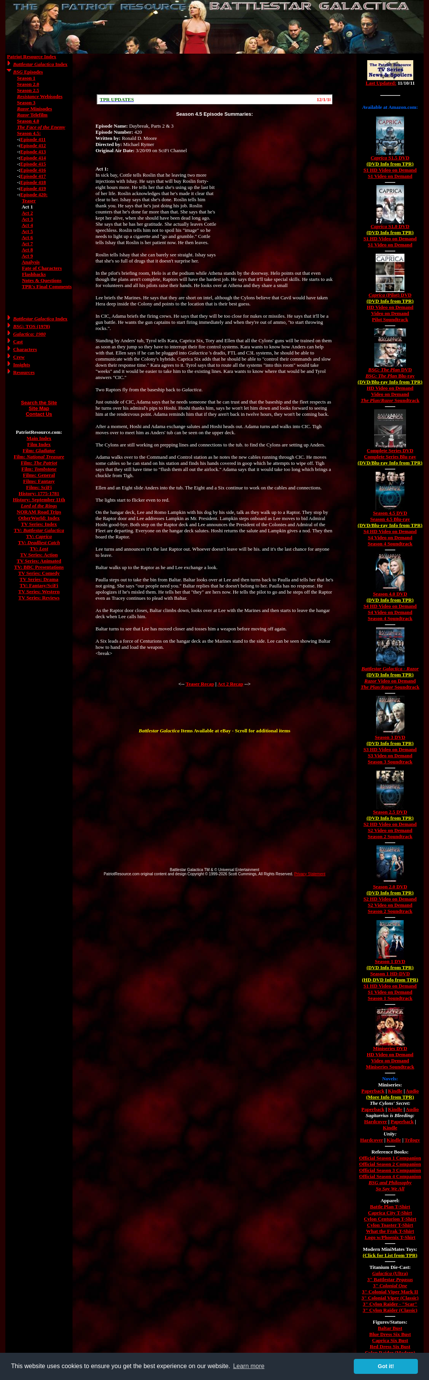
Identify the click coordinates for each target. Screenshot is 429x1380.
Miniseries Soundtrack (390, 1067)
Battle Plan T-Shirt (390, 1206)
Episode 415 (33, 164)
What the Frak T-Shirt (390, 1231)
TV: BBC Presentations (39, 567)
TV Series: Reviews (38, 598)
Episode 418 (33, 182)
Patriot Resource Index (31, 56)
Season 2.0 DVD (390, 886)
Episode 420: (34, 194)
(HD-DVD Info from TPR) (390, 980)
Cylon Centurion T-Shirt (390, 1219)
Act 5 (27, 231)
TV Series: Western (39, 591)
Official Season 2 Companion (390, 1164)
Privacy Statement (309, 874)
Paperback (372, 1091)
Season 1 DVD (390, 961)
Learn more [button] (248, 1366)
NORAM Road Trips (39, 512)
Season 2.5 (28, 90)
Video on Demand (390, 313)
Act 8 (27, 250)
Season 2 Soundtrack (390, 836)
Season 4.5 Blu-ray (390, 519)
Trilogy (412, 1140)
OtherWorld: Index (39, 518)
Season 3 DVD (390, 737)
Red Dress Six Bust (390, 1346)
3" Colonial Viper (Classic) (390, 1298)
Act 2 (27, 213)
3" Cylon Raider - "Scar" (390, 1304)
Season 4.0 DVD (390, 594)
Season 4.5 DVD (390, 513)
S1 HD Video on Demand (390, 170)
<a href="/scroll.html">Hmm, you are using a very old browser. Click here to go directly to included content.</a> (214, 99)
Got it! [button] (386, 1366)
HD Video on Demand (390, 307)
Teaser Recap (200, 684)
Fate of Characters (42, 268)
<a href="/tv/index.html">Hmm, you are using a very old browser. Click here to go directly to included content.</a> (390, 76)
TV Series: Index (39, 524)
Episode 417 (33, 176)
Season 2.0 (28, 84)
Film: (39, 450)
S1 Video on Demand (390, 176)
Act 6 (27, 237)
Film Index (39, 444)
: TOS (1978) (31, 326)
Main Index (38, 438)
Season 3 (26, 102)
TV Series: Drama (39, 579)
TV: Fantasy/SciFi (39, 585)
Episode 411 (33, 139)
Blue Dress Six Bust (390, 1334)
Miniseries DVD (390, 1048)
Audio (412, 1091)
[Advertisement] (214, 74)
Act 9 (27, 256)
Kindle (395, 1091)
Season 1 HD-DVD (390, 973)
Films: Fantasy (39, 481)
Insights (21, 365)
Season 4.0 (28, 121)
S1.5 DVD (390, 158)
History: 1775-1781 (39, 493)
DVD (390, 369)
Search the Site (39, 402)
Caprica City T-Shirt (390, 1213)
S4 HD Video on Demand (390, 531)
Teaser (29, 200)
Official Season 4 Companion (390, 1176)
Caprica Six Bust (390, 1340)
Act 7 (27, 243)
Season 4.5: (29, 133)
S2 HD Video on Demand (390, 824)
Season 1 (26, 78)
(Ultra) (390, 1273)
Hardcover (375, 1121)
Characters (25, 349)
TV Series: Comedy (38, 573)
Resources (24, 372)
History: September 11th (39, 499)
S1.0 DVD (390, 226)
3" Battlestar (390, 1279)
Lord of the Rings (39, 506)
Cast (18, 342)
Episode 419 (33, 188)
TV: (39, 530)
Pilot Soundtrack (390, 319)
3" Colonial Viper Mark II (390, 1292)
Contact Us (39, 414)
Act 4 (27, 225)
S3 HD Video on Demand (390, 749)
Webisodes (40, 96)
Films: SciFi (39, 487)
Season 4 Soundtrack (390, 543)
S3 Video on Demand (390, 755)
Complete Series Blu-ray (390, 456)
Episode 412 (33, 145)
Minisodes (34, 109)
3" (390, 1285)
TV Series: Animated (38, 561)
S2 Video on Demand (390, 830)
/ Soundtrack (390, 400)
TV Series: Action (39, 555)
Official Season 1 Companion (390, 1158)
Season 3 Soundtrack (390, 762)
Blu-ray (389, 376)
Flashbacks (34, 274)
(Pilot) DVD (390, 295)
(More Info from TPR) (390, 1097)
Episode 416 (33, 170)
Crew (19, 357)
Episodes (28, 72)
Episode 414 (33, 158)
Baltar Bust (390, 1328)
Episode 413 (33, 151)
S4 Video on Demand (390, 537)
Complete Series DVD (390, 450)
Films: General (39, 475)
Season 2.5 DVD (390, 812)
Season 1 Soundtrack (390, 998)
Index (40, 64)
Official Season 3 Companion (390, 1170)
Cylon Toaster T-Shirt (390, 1225)
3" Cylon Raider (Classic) (390, 1310)
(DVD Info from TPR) (390, 164)
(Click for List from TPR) (390, 1255)
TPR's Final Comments (47, 286)
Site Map (39, 408)
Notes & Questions (41, 280)
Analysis (30, 262)
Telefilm (32, 115)
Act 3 (27, 219)
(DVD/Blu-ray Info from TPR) (390, 382)
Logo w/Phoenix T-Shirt (390, 1237)
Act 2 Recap (230, 684)
